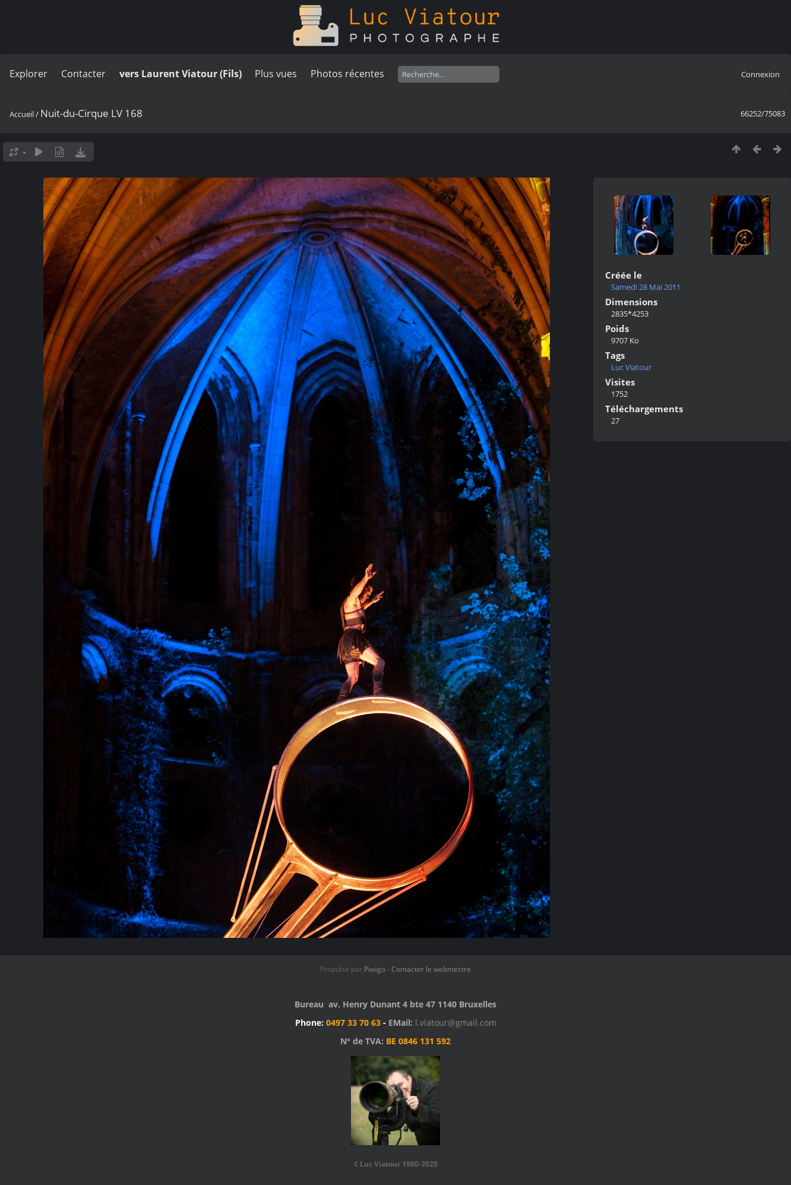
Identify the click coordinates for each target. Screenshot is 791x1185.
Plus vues (276, 73)
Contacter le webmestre (431, 969)
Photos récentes (347, 73)
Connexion (760, 74)
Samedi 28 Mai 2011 (646, 287)
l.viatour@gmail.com (455, 1022)
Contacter (83, 73)
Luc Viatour (631, 367)
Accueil (22, 114)
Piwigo (374, 969)
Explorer (29, 73)
